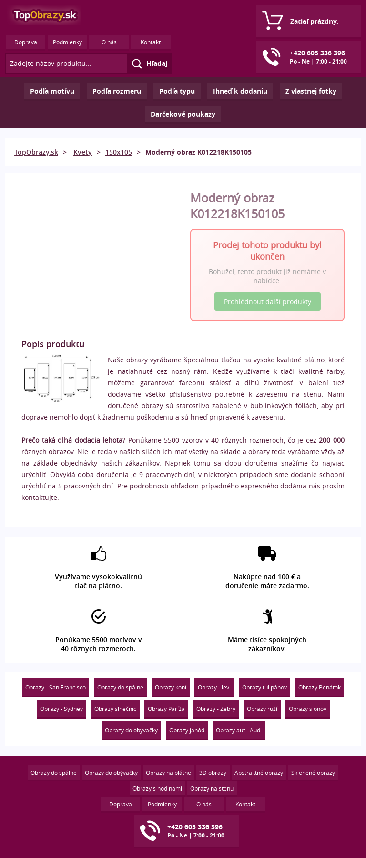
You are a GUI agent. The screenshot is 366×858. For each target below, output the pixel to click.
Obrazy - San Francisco (55, 687)
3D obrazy (212, 772)
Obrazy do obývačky (131, 730)
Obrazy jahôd (186, 730)
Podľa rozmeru (116, 90)
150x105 (118, 152)
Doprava (25, 42)
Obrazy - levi (214, 687)
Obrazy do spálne (120, 687)
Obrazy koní (170, 687)
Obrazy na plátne (168, 772)
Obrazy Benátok (319, 687)
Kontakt (151, 42)
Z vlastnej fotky (310, 90)
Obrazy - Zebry (215, 708)
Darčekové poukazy (183, 113)
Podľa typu (177, 90)
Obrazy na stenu (212, 788)
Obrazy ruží (262, 708)
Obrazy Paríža (166, 708)
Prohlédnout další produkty (267, 301)
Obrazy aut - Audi (239, 730)
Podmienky (67, 42)
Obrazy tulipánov (264, 687)
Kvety (82, 152)
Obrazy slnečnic (115, 708)
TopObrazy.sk (36, 152)
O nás (109, 42)
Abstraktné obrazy (258, 772)
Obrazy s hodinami (157, 788)
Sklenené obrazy (313, 772)
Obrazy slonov (307, 708)
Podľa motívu (52, 90)
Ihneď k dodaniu (240, 90)
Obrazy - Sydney (61, 708)
